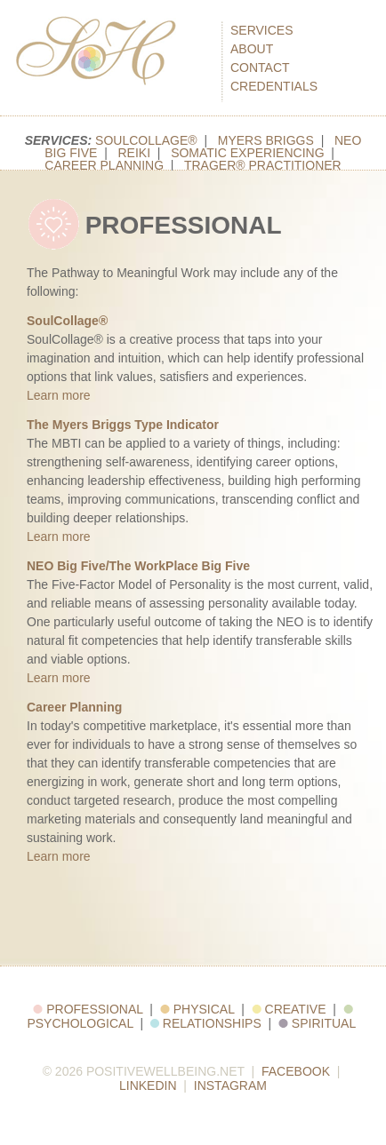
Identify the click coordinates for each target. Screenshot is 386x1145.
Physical (197, 1009)
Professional (87, 1009)
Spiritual (317, 1023)
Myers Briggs (266, 140)
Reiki (133, 153)
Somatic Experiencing (247, 153)
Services (262, 30)
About (251, 49)
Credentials (274, 86)
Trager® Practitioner (263, 165)
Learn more (59, 395)
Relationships (205, 1023)
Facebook (295, 1071)
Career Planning (104, 165)
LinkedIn (148, 1085)
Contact (260, 67)
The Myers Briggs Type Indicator (123, 424)
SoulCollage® (146, 140)
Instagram (230, 1085)
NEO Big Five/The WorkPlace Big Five (138, 566)
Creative (289, 1009)
